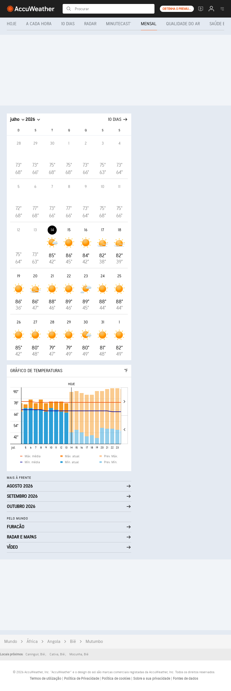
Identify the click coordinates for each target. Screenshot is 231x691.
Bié (73, 641)
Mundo (10, 641)
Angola (53, 641)
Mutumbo (94, 641)
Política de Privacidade (82, 678)
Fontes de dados (185, 678)
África (32, 641)
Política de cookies (116, 678)
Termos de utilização (46, 678)
